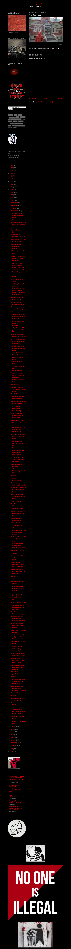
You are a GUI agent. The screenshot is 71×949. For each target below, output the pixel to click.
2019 (11, 176)
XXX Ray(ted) (15, 384)
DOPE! (13, 576)
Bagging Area (13, 801)
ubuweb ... (14, 276)
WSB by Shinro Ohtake (18, 602)
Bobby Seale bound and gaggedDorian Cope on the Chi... (17, 637)
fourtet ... (14, 253)
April (13, 737)
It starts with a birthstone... (14, 785)
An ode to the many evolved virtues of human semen (17, 375)
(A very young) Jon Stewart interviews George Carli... (17, 459)
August (13, 726)
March (13, 740)
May (12, 734)
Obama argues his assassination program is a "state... (18, 688)
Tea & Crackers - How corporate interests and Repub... (18, 341)
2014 (11, 189)
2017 (11, 181)
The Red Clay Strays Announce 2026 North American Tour (16, 779)
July (12, 729)
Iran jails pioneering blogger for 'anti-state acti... (18, 348)
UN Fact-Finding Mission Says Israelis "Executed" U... (18, 471)
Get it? (13, 579)
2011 (11, 197)
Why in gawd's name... (18, 420)
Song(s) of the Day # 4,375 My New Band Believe (15, 789)
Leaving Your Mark (17, 508)
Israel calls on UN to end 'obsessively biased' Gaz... (17, 415)
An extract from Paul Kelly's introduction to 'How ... (18, 625)
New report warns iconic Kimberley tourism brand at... (17, 265)
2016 (11, 184)
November (14, 205)
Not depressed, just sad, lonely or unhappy (17, 323)
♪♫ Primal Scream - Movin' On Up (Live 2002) (17, 215)
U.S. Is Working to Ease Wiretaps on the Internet (18, 532)
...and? (13, 599)
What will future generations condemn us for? (17, 246)
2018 (11, 178)
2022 (11, 168)
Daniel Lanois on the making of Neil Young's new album (18, 546)
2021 (11, 170)
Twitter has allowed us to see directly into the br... (18, 513)
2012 (11, 195)
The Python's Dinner (17, 550)
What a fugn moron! (17, 251)
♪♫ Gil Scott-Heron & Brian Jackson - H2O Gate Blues (18, 607)
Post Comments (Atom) (45, 102)
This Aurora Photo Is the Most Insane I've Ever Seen (18, 571)
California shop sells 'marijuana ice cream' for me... (18, 389)
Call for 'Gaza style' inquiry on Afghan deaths (17, 588)
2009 (11, 749)
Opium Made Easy (17, 501)
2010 (11, 200)
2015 (11, 187)
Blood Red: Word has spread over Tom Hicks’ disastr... (18, 681)
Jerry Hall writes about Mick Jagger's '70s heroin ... (18, 436)
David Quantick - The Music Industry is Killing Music (17, 452)
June (13, 732)
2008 (11, 751)
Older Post (60, 98)
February (14, 742)
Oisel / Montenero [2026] (16, 797)
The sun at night (16, 693)
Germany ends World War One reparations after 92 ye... (18, 316)
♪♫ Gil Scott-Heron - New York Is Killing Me (17, 443)
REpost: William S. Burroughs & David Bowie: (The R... (18, 660)
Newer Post (32, 98)
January (14, 745)
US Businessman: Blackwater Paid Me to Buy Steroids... (18, 711)
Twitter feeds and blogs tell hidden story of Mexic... (18, 490)
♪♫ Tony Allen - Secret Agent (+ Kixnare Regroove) (18, 258)
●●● (10, 795)
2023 (11, 165)
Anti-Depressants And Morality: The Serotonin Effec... (18, 429)
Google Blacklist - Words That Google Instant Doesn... (18, 293)
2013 (11, 192)
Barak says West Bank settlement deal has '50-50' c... (18, 558)
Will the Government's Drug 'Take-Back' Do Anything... (18, 667)
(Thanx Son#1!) (16, 411)
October (14, 208)
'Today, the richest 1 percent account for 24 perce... (18, 330)
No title (13, 475)
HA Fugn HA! (15, 553)
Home (46, 98)
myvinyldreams (14, 806)
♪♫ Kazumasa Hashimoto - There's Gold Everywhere (18, 564)
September (15, 211)
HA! (12, 311)
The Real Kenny (35, 15)
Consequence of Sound (17, 776)
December (14, 202)
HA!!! (12, 220)
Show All (24, 814)
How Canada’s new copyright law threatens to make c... (18, 618)
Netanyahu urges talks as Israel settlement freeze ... (18, 496)
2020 (11, 173)
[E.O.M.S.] (35, 4)
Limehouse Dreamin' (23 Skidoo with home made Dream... (18, 595)
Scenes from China (17, 646)
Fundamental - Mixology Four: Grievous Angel (16, 705)
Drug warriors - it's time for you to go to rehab (18, 272)
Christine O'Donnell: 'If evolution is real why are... (18, 539)
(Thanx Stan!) (15, 523)
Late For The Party (15, 802)
